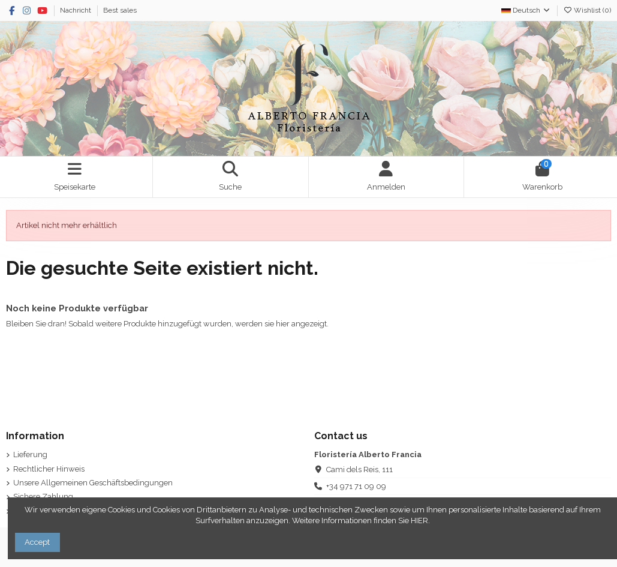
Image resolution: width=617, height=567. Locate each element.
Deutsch (526, 10)
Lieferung (30, 454)
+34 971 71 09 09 (356, 486)
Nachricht (76, 10)
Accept (37, 542)
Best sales (120, 10)
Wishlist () (587, 10)
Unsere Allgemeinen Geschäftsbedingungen (93, 482)
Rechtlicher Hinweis (49, 468)
